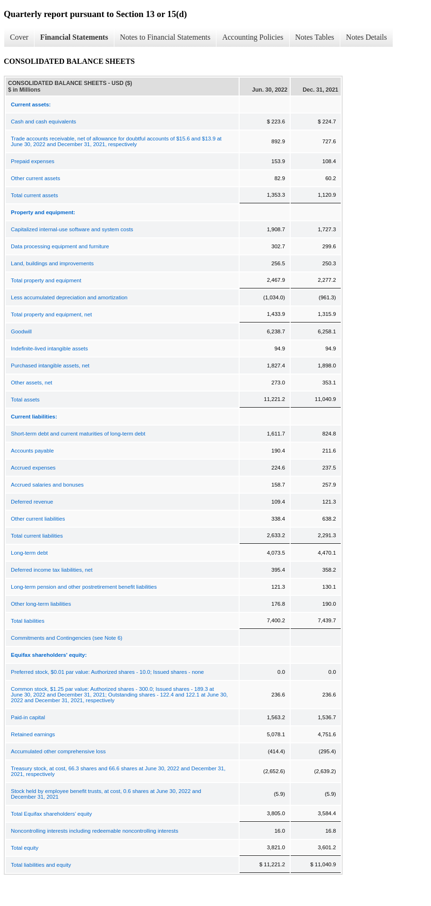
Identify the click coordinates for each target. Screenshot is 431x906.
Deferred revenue (32, 502)
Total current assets (34, 195)
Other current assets (35, 178)
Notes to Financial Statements (165, 37)
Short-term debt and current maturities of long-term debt (78, 433)
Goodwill (21, 331)
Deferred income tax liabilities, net (52, 570)
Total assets (25, 399)
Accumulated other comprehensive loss (58, 751)
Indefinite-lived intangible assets (49, 348)
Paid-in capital (28, 717)
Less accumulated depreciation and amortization (69, 297)
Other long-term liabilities (41, 604)
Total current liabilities (37, 536)
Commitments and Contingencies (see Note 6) (66, 638)
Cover (19, 37)
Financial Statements (74, 37)
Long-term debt (29, 553)
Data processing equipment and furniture (60, 246)
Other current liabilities (38, 519)
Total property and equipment (46, 280)
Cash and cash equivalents (43, 121)
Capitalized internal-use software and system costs (72, 229)
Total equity (24, 848)
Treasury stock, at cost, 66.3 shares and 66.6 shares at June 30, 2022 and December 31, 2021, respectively (118, 771)
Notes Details (366, 37)
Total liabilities (27, 621)
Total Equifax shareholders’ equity (51, 814)
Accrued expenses (33, 467)
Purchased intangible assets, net (50, 365)
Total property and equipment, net (51, 314)
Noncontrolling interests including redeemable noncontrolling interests (94, 831)
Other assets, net (31, 382)
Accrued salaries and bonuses (47, 485)
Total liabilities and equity (41, 865)
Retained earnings (33, 734)
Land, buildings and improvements (52, 263)
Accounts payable (32, 450)
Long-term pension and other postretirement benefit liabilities (84, 587)
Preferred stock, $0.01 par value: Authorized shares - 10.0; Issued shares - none (107, 672)
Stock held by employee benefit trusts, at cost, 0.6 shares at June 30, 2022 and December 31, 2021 (106, 794)
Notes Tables (315, 37)
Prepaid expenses (32, 161)
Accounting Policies (252, 37)
